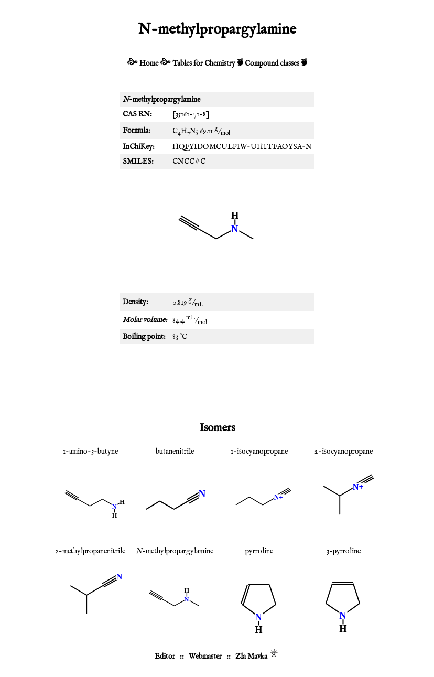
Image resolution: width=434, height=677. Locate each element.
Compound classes (272, 63)
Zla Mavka (251, 656)
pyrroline (259, 551)
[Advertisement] (217, 380)
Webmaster (205, 656)
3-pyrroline (344, 551)
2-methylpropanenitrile (90, 551)
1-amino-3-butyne (90, 451)
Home (148, 63)
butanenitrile (175, 451)
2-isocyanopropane (343, 451)
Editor (165, 656)
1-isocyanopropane (259, 451)
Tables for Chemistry (203, 63)
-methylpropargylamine (174, 551)
